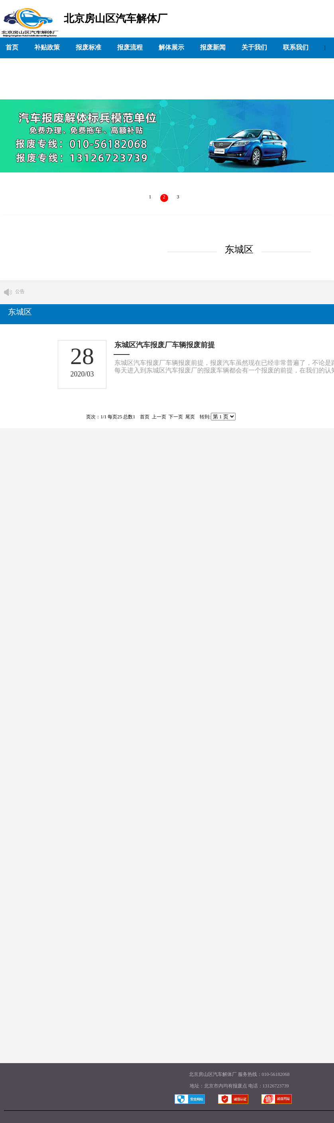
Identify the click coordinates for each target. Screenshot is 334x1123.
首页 (12, 47)
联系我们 (295, 47)
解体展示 (171, 47)
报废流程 (130, 47)
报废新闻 (213, 47)
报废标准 (88, 47)
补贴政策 (47, 47)
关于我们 (254, 47)
